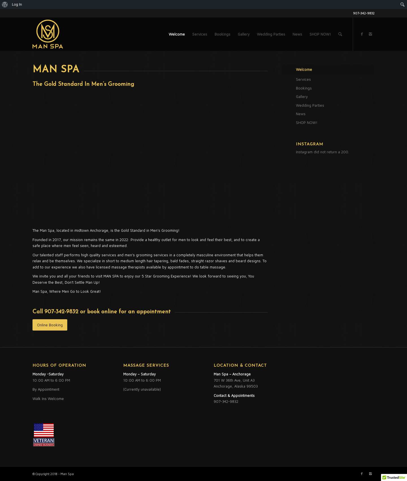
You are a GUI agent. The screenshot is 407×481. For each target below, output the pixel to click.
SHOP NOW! (306, 122)
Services (303, 79)
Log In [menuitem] (17, 4)
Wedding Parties (310, 105)
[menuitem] (5, 4)
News (301, 113)
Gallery (302, 96)
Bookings (304, 88)
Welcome (304, 69)
